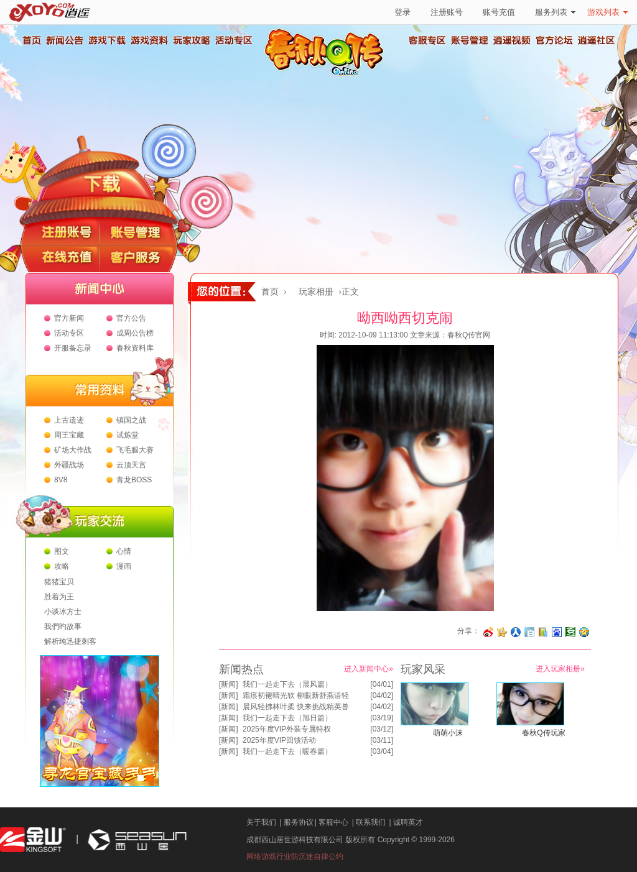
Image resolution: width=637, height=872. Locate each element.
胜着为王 (59, 596)
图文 (61, 551)
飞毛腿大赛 (135, 450)
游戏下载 (106, 40)
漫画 (123, 566)
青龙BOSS (134, 479)
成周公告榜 (135, 333)
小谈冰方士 (62, 611)
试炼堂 (127, 435)
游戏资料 (148, 40)
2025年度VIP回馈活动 (279, 740)
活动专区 (233, 40)
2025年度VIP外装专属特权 (287, 729)
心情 (123, 551)
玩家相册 (316, 291)
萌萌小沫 (448, 732)
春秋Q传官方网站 (328, 74)
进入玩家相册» (560, 668)
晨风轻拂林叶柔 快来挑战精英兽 (296, 706)
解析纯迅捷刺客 (70, 641)
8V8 (60, 479)
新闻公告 (64, 40)
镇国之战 (131, 420)
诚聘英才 (408, 822)
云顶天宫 (131, 465)
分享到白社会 (529, 632)
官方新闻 (69, 318)
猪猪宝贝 (59, 581)
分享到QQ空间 (584, 632)
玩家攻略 (191, 40)
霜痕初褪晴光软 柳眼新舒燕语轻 (296, 695)
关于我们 (261, 822)
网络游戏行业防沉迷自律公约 (294, 856)
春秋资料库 (135, 348)
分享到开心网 (502, 632)
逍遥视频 (512, 40)
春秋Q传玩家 (543, 732)
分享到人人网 (516, 632)
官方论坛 (554, 40)
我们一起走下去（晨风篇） (287, 684)
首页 (31, 40)
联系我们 (371, 822)
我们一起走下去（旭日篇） (287, 718)
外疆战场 (69, 465)
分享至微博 (488, 632)
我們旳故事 (62, 626)
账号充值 (499, 12)
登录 (402, 12)
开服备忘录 (72, 348)
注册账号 (446, 12)
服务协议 (299, 822)
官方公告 (131, 318)
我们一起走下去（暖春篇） (287, 751)
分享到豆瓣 (570, 632)
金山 (33, 840)
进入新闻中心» (368, 668)
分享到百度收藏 (557, 632)
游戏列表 (607, 12)
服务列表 (555, 12)
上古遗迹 (69, 420)
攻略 (61, 566)
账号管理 (469, 40)
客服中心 (333, 822)
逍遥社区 (596, 40)
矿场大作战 (72, 450)
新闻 (228, 684)
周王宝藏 (69, 435)
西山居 (135, 840)
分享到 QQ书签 (543, 632)
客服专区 (427, 40)
